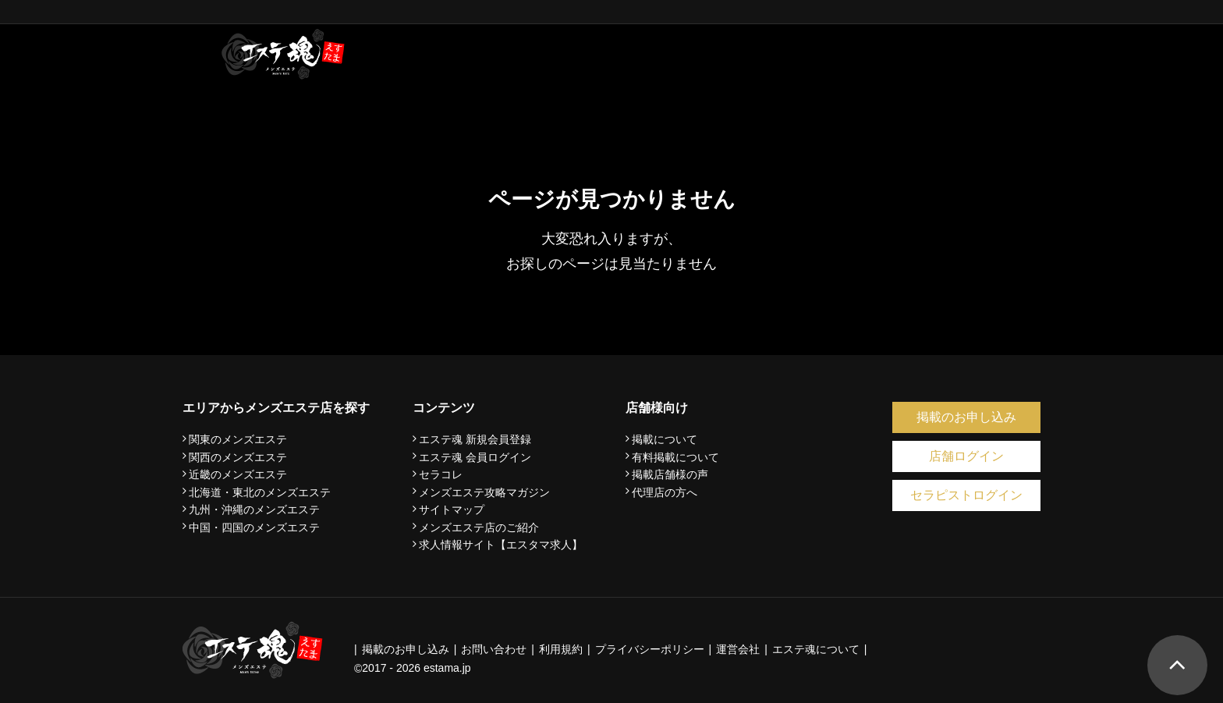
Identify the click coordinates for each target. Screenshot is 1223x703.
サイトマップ (451, 509)
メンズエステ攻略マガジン (484, 492)
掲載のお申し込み (966, 417)
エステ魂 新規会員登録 (475, 439)
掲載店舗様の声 (670, 474)
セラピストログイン (966, 495)
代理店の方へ (664, 492)
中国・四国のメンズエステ (254, 527)
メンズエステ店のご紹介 (479, 527)
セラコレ (441, 474)
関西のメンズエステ (238, 457)
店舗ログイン (966, 456)
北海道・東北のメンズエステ (260, 492)
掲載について (664, 439)
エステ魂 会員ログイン (475, 457)
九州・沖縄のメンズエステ (254, 509)
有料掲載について (675, 457)
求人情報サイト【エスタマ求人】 (501, 544)
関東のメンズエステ (238, 439)
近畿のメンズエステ (238, 474)
